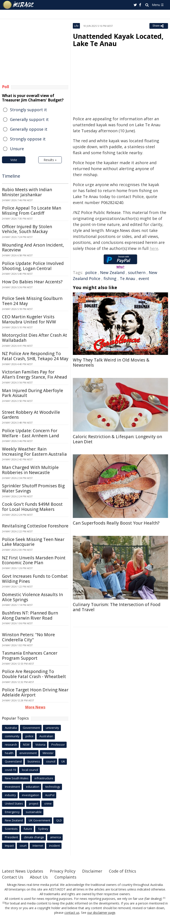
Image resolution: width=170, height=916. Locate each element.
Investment (12, 787)
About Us (39, 877)
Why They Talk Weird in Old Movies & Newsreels (111, 362)
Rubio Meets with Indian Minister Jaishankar (27, 192)
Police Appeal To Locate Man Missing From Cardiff (31, 210)
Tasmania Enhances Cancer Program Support (29, 655)
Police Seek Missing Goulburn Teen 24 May (32, 301)
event (144, 278)
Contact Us (12, 877)
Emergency (12, 812)
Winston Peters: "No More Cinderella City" (28, 637)
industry (10, 795)
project (33, 803)
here (154, 248)
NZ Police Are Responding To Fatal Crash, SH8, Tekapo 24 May (35, 356)
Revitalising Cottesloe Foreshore (35, 526)
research (11, 745)
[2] (3, 902)
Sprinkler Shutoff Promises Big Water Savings (33, 488)
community (12, 736)
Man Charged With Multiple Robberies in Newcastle (30, 470)
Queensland (13, 761)
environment (28, 753)
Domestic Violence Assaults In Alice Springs (32, 597)
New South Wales (17, 778)
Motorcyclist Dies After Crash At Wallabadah (34, 337)
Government (31, 728)
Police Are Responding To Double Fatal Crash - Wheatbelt (34, 674)
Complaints (65, 877)
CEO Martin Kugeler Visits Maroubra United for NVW (29, 319)
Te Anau (127, 278)
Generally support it (29, 119)
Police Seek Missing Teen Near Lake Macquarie (33, 542)
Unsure (17, 148)
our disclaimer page (101, 912)
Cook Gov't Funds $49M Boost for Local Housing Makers (32, 506)
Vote (13, 160)
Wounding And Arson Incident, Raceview (33, 247)
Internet (38, 846)
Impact (9, 846)
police (91, 272)
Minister (48, 753)
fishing (110, 278)
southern (136, 272)
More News (35, 707)
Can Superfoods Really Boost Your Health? (116, 523)
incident (54, 846)
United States (14, 803)
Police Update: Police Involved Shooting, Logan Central (33, 266)
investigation (30, 795)
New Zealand (112, 272)
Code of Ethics (122, 871)
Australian (46, 736)
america (55, 837)
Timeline (11, 176)
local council (30, 770)
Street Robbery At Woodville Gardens (31, 414)
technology (52, 787)
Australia (11, 728)
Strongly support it (28, 109)
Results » (50, 160)
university (52, 728)
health (9, 753)
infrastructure (44, 778)
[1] (164, 898)
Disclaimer (92, 871)
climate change (34, 837)
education (32, 787)
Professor (58, 745)
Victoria (40, 745)
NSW (26, 745)
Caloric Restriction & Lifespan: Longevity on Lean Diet (117, 439)
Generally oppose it (28, 129)
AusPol (49, 795)
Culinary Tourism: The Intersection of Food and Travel (116, 607)
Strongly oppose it (28, 139)
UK (63, 761)
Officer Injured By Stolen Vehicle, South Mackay (27, 229)
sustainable (34, 812)
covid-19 (10, 770)
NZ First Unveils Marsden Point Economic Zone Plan (34, 560)
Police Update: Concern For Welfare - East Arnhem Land (30, 433)
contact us (71, 912)
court (23, 846)
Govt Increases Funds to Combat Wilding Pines (35, 578)
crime (48, 803)
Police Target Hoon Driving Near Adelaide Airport (35, 692)
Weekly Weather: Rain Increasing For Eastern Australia (34, 451)
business (34, 761)
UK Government (39, 820)
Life (76, 26)
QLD (59, 820)
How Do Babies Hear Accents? (32, 282)
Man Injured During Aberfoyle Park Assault (32, 393)
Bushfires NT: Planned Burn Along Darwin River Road (30, 615)
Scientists (11, 829)
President (11, 837)
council (50, 761)
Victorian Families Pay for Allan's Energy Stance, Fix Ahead (34, 374)
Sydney (43, 829)
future (28, 829)
